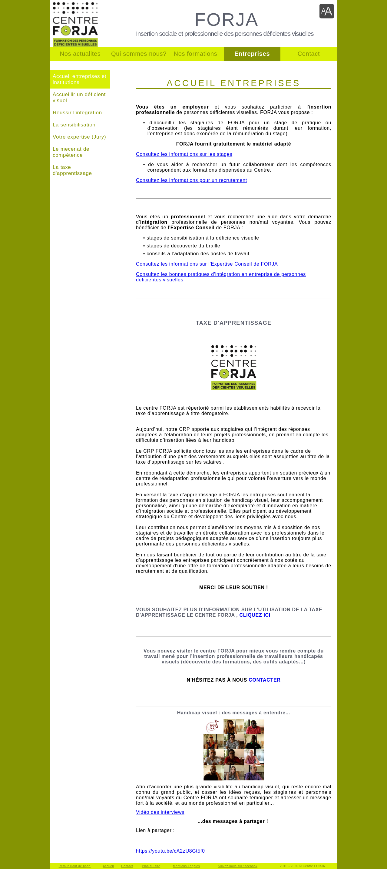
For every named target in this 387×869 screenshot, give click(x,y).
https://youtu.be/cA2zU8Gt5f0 (170, 851)
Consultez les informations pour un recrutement (191, 180)
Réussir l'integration (77, 113)
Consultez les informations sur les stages (184, 154)
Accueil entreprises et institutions (79, 79)
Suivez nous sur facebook (238, 866)
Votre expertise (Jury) (79, 137)
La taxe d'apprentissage (72, 170)
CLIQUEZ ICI (254, 615)
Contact (127, 866)
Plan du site (151, 866)
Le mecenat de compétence (71, 152)
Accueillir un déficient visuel (79, 97)
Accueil (108, 866)
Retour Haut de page (75, 866)
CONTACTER (264, 680)
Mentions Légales (186, 866)
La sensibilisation (74, 125)
